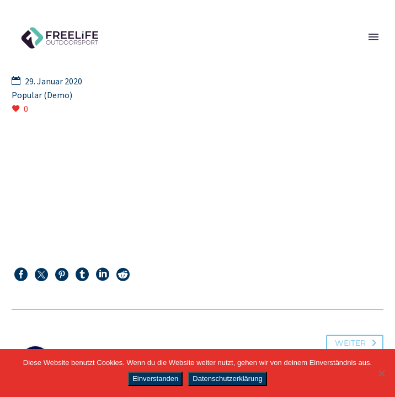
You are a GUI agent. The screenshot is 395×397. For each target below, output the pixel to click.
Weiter (358, 343)
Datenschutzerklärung (227, 378)
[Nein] (381, 373)
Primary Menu (373, 37)
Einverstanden (155, 378)
